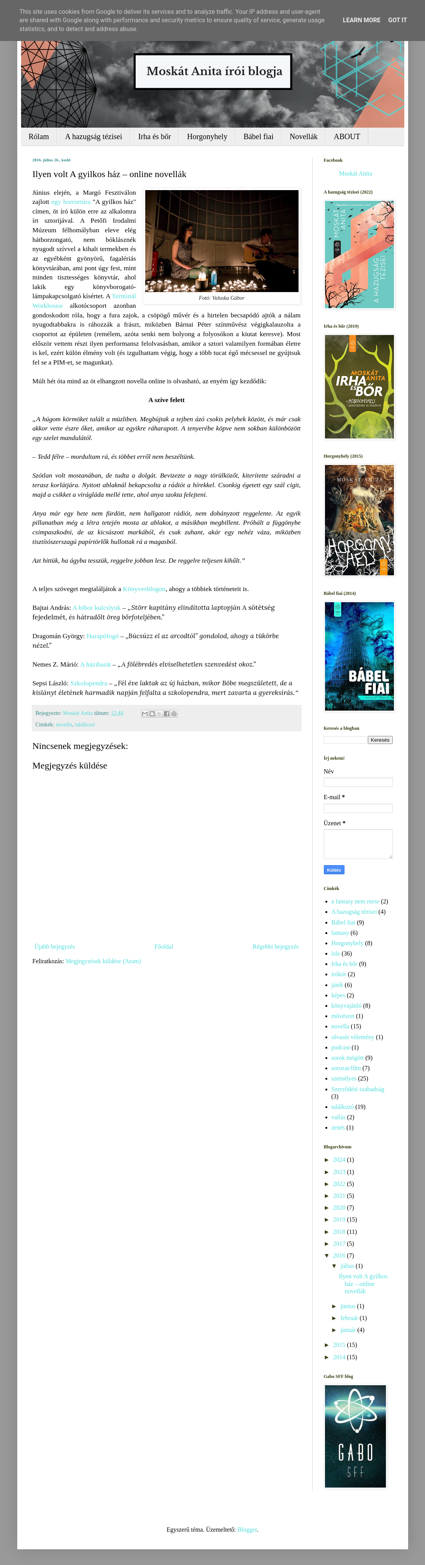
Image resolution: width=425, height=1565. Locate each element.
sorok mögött (347, 1057)
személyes (344, 1078)
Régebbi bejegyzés (276, 946)
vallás (338, 1117)
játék (337, 985)
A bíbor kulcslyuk (96, 607)
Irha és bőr (154, 136)
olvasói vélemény (352, 1037)
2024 (340, 1159)
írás (335, 953)
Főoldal (163, 946)
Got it (397, 20)
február (349, 1318)
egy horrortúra (70, 201)
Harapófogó (103, 636)
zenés (338, 1127)
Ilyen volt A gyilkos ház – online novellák (363, 1283)
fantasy (340, 932)
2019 (340, 1219)
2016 (340, 1255)
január (348, 1330)
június (348, 1306)
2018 (340, 1231)
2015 (340, 1345)
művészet (342, 1016)
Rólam (39, 136)
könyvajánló (346, 1005)
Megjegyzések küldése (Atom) (103, 961)
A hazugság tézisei (93, 136)
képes (338, 995)
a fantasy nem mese (355, 901)
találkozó (85, 724)
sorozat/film (346, 1068)
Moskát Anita (355, 173)
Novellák (304, 136)
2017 (340, 1243)
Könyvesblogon (144, 589)
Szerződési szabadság (357, 1089)
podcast (340, 1047)
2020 (340, 1207)
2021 (340, 1195)
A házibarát (95, 664)
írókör (338, 974)
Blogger (247, 1529)
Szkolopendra (88, 683)
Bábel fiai (258, 136)
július (348, 1266)
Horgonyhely (207, 136)
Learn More (362, 20)
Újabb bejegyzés (54, 946)
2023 (340, 1172)
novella (64, 724)
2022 (340, 1184)
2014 (340, 1357)
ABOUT (347, 136)
